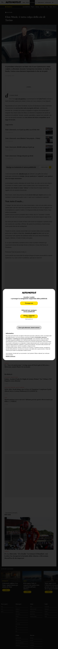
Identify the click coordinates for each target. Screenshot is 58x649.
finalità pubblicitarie (14, 344)
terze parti (28, 340)
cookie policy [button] (46, 338)
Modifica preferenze (10, 356)
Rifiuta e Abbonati (29, 316)
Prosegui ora (29, 303)
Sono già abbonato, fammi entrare (29, 327)
